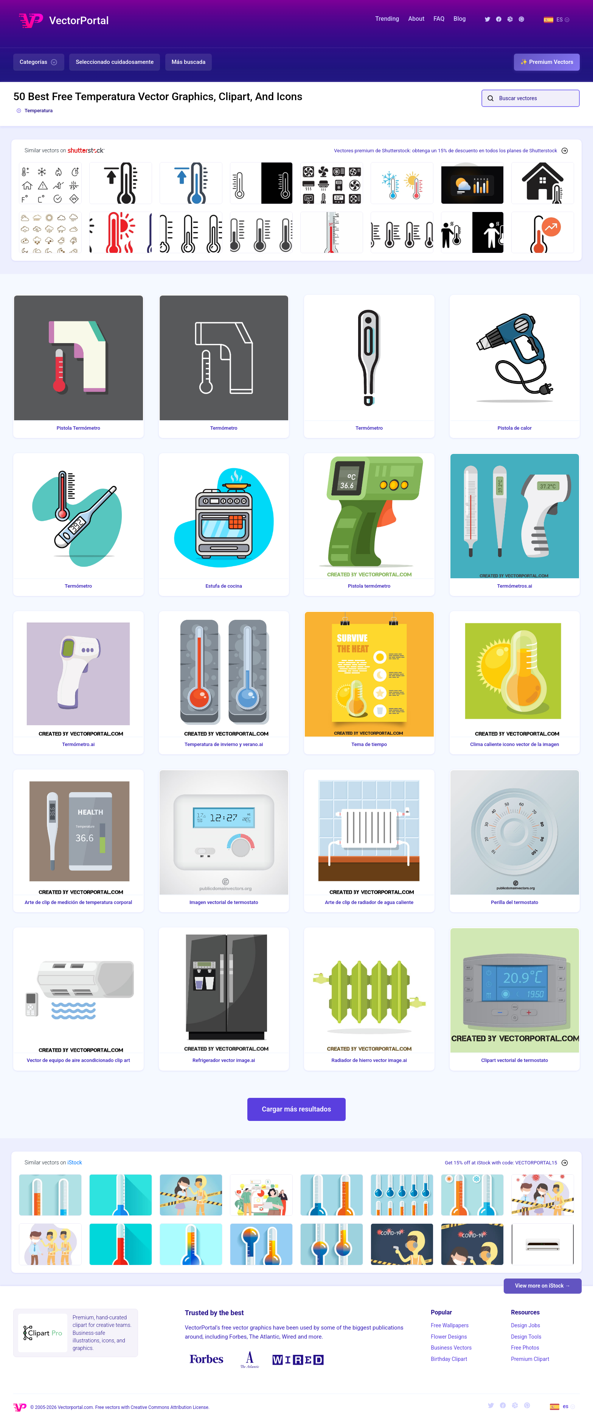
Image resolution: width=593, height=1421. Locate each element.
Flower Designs (449, 1337)
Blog (459, 18)
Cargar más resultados (296, 1109)
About (416, 18)
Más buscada (189, 62)
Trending (387, 18)
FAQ (438, 18)
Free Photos (525, 1348)
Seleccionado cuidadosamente (115, 62)
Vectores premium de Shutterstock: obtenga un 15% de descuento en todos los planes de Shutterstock (445, 150)
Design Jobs (525, 1325)
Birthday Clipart (449, 1359)
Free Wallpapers (450, 1325)
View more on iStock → (542, 1286)
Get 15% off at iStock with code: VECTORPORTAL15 (501, 1163)
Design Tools (526, 1337)
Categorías (39, 62)
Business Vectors (451, 1348)
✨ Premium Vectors (546, 62)
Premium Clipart (530, 1359)
